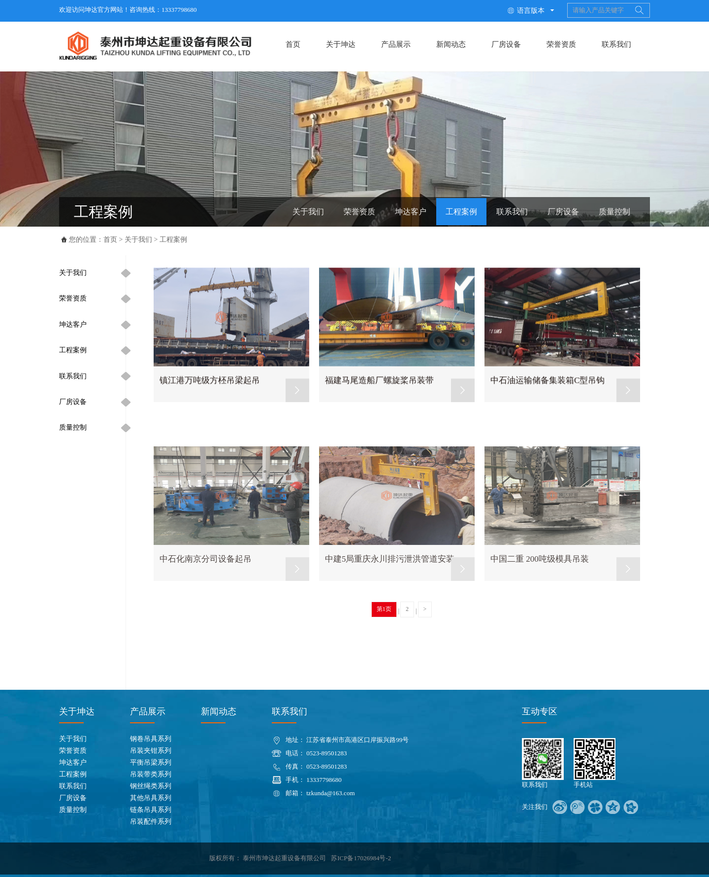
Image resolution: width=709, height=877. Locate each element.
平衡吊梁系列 (150, 762)
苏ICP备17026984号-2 (361, 858)
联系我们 (616, 44)
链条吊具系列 (150, 809)
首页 (293, 44)
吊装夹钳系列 (150, 750)
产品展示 (396, 44)
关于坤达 (340, 44)
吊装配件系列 (150, 821)
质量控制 (614, 211)
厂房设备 (506, 44)
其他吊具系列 (150, 798)
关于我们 (308, 211)
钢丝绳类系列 (150, 786)
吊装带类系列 (150, 774)
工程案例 (461, 211)
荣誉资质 (561, 44)
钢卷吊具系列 (150, 738)
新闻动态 (451, 44)
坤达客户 (410, 211)
